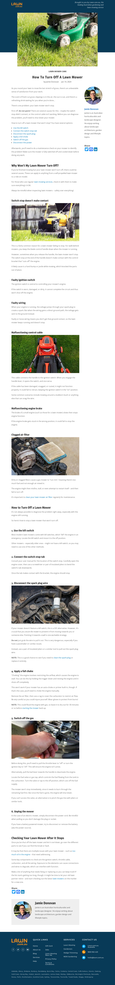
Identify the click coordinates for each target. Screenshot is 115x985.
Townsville (63, 977)
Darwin (91, 971)
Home (35, 946)
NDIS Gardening (70, 957)
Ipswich (37, 974)
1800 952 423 (93, 952)
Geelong (97, 971)
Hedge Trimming (71, 953)
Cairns (57, 971)
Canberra (64, 971)
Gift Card (49, 946)
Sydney (46, 977)
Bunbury (34, 971)
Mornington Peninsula (82, 974)
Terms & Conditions (49, 963)
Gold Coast (15, 974)
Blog (35, 954)
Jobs (47, 950)
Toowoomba (55, 977)
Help (35, 961)
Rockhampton (27, 977)
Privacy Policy (50, 959)
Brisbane (27, 971)
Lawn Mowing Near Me (51, 954)
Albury (20, 971)
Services (36, 957)
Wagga (81, 977)
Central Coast (72, 971)
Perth (19, 977)
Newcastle (94, 974)
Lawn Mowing (69, 945)
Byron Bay (50, 971)
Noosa (13, 977)
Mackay (63, 974)
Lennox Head (54, 974)
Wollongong (89, 977)
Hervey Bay (24, 974)
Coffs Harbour (83, 971)
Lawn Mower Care (57, 71)
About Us (36, 950)
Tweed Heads (72, 977)
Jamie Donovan (52, 82)
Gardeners (68, 949)
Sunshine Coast (38, 977)
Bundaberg (42, 971)
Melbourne (70, 974)
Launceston (45, 974)
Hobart (31, 974)
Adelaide (14, 971)
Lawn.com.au (95, 2)
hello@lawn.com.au (96, 957)
